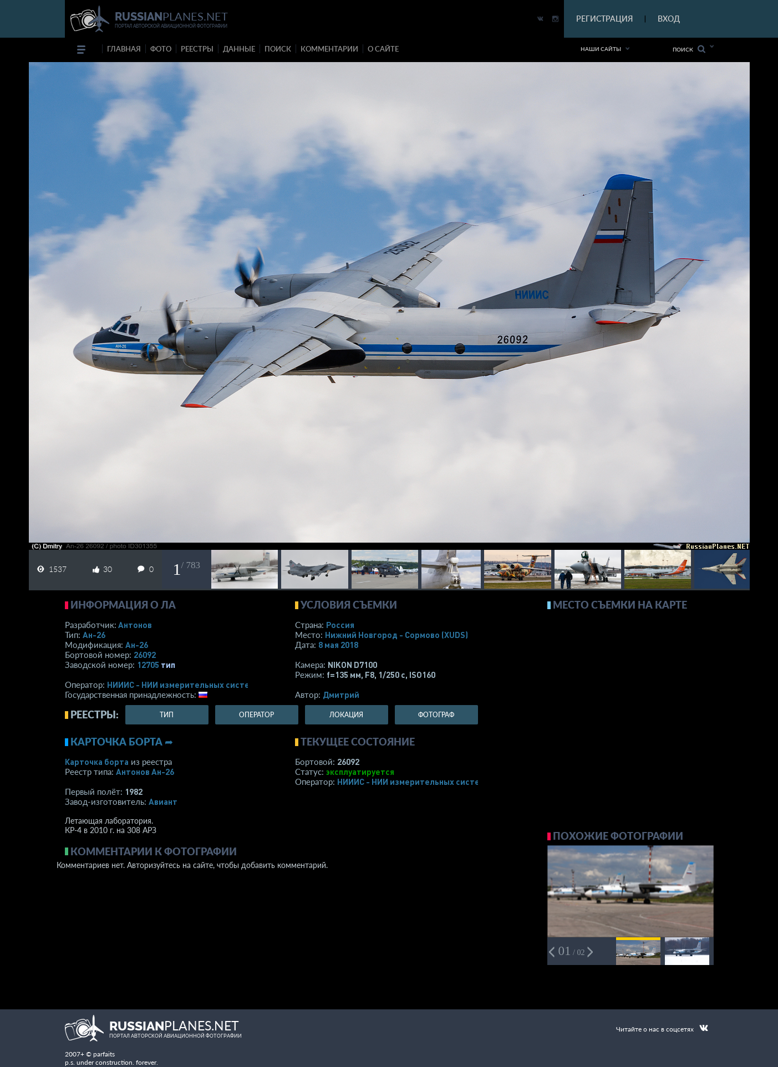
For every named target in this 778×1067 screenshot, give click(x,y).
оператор (256, 715)
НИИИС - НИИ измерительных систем (181, 685)
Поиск (689, 49)
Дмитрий (341, 695)
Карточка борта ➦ (121, 742)
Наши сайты (601, 48)
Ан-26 (94, 635)
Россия (340, 625)
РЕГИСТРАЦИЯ (604, 18)
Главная (124, 48)
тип (168, 665)
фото (160, 48)
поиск (278, 48)
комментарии (329, 48)
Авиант (163, 801)
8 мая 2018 (338, 645)
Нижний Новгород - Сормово (396, 635)
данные (239, 48)
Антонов (135, 625)
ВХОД (669, 18)
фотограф (436, 715)
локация (346, 715)
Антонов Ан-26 (145, 772)
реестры (197, 48)
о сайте (383, 48)
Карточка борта (97, 762)
